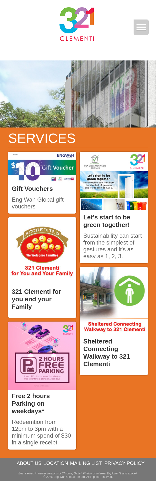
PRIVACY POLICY (124, 463)
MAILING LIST (86, 463)
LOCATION (56, 463)
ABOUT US (29, 463)
